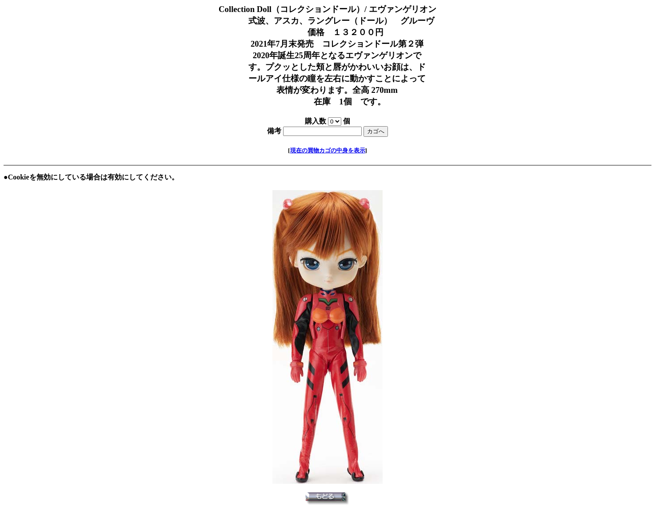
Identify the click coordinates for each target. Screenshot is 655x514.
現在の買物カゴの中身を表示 (327, 150)
